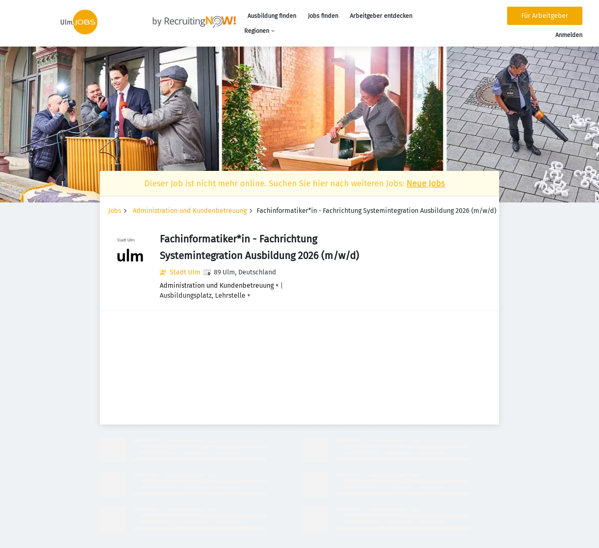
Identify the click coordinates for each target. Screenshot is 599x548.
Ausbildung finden (272, 16)
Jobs (114, 211)
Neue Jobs (425, 183)
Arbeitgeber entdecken (381, 16)
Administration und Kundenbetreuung (190, 211)
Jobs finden (323, 16)
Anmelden (568, 35)
